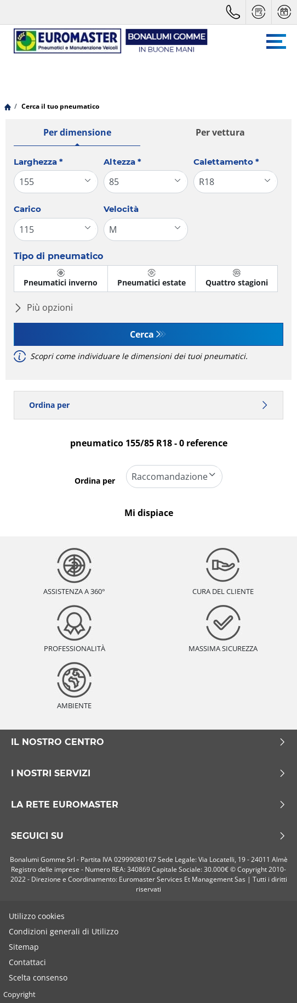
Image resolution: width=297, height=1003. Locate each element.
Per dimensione (77, 132)
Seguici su (148, 836)
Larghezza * (38, 161)
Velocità (121, 209)
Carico (27, 209)
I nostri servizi (148, 773)
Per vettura (220, 132)
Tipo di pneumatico (58, 256)
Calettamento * (226, 161)
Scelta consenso (38, 977)
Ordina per (148, 405)
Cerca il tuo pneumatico (59, 106)
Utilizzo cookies (37, 916)
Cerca (142, 334)
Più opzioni (43, 307)
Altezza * (122, 161)
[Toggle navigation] (276, 41)
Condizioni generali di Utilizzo (63, 931)
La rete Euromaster (148, 804)
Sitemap (24, 947)
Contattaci (27, 962)
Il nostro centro (148, 742)
